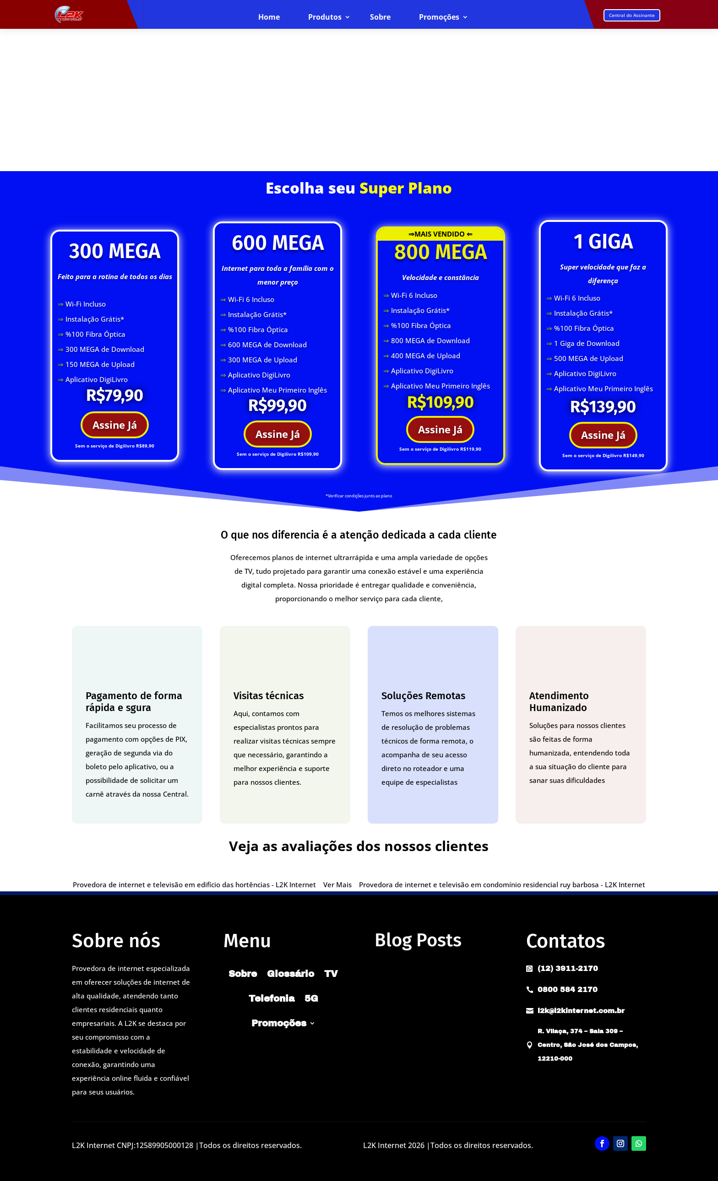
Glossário (290, 974)
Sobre (380, 17)
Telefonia (271, 998)
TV (331, 974)
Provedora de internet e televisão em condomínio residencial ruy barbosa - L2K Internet (502, 884)
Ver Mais (337, 884)
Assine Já (114, 424)
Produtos (325, 17)
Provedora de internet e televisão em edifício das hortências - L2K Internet (194, 884)
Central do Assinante (632, 15)
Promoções (439, 17)
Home (269, 17)
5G (311, 998)
